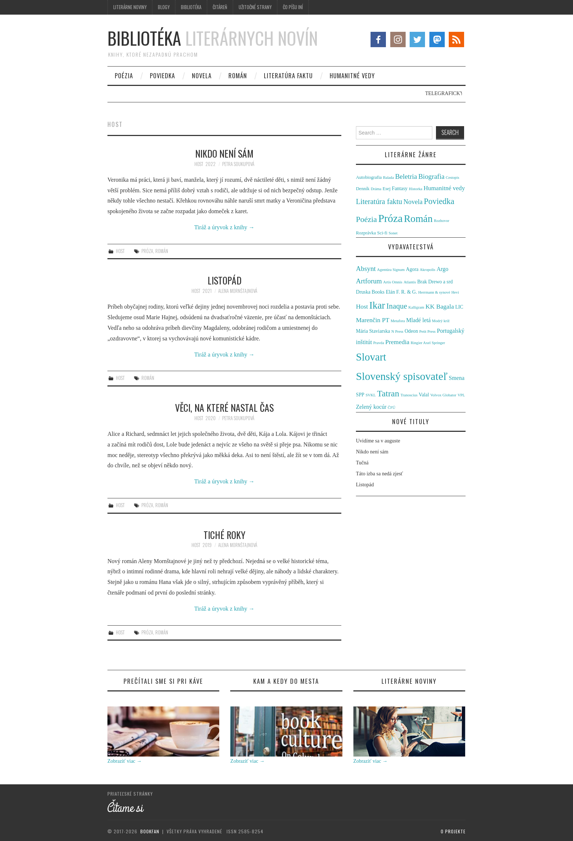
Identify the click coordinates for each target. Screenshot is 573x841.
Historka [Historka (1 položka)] (415, 189)
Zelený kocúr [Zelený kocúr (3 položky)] (371, 407)
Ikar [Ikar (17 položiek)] (377, 305)
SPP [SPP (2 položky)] (360, 394)
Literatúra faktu (288, 75)
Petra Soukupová (238, 164)
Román (237, 75)
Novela (202, 75)
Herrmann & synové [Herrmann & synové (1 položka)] (434, 292)
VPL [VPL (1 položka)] (461, 395)
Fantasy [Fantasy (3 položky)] (399, 188)
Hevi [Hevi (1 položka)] (455, 292)
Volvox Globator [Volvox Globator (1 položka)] (443, 395)
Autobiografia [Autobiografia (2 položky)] (369, 177)
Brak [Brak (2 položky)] (422, 281)
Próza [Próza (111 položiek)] (390, 218)
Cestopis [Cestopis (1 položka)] (452, 178)
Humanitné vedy (352, 75)
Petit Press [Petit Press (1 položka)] (427, 331)
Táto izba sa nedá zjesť (379, 473)
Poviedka (162, 75)
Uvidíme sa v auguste (378, 441)
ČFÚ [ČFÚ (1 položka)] (391, 408)
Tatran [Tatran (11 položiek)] (388, 393)
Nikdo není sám (224, 153)
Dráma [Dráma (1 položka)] (376, 189)
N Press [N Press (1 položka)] (397, 331)
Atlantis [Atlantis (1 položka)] (409, 282)
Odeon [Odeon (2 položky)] (411, 331)
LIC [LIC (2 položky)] (459, 307)
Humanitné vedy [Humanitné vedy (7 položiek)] (444, 188)
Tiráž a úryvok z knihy (224, 227)
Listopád (225, 280)
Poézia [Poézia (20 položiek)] (366, 219)
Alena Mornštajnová (237, 290)
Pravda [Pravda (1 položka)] (378, 343)
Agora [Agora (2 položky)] (412, 269)
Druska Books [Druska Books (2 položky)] (370, 292)
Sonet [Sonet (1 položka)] (392, 233)
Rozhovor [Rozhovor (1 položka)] (441, 221)
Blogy (164, 7)
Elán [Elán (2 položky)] (390, 292)
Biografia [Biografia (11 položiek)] (431, 176)
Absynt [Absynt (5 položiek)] (366, 268)
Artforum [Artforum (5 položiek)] (369, 281)
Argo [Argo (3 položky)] (442, 269)
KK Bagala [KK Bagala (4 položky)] (439, 306)
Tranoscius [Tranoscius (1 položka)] (409, 395)
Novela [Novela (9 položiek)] (412, 201)
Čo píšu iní (293, 7)
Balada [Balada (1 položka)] (388, 178)
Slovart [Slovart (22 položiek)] (371, 357)
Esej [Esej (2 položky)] (387, 188)
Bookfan (149, 831)
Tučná (362, 462)
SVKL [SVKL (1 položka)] (370, 395)
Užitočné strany (255, 7)
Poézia (124, 75)
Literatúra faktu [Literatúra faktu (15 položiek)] (379, 201)
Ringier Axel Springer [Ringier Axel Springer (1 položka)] (428, 343)
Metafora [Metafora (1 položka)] (398, 321)
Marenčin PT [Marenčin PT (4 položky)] (373, 320)
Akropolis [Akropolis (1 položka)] (428, 270)
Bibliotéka (191, 7)
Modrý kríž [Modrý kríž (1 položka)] (440, 321)
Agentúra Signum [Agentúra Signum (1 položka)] (391, 270)
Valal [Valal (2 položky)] (424, 394)
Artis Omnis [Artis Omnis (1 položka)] (392, 282)
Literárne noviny (130, 7)
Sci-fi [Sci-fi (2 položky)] (382, 232)
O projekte (453, 831)
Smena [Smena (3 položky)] (456, 378)
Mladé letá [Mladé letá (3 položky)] (418, 320)
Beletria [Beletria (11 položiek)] (406, 176)
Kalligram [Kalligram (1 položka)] (416, 307)
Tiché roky (225, 535)
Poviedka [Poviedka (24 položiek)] (439, 201)
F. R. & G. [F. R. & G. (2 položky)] (406, 292)
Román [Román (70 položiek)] (418, 218)
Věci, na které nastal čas (224, 407)
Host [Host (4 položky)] (362, 306)
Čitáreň (220, 7)
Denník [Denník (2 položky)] (362, 188)
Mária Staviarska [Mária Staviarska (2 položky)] (373, 331)
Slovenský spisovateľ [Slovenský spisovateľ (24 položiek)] (402, 376)
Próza (147, 251)
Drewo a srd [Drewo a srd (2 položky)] (440, 281)
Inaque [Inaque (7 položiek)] (396, 306)
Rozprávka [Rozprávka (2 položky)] (366, 232)
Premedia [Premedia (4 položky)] (397, 342)
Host (198, 164)
